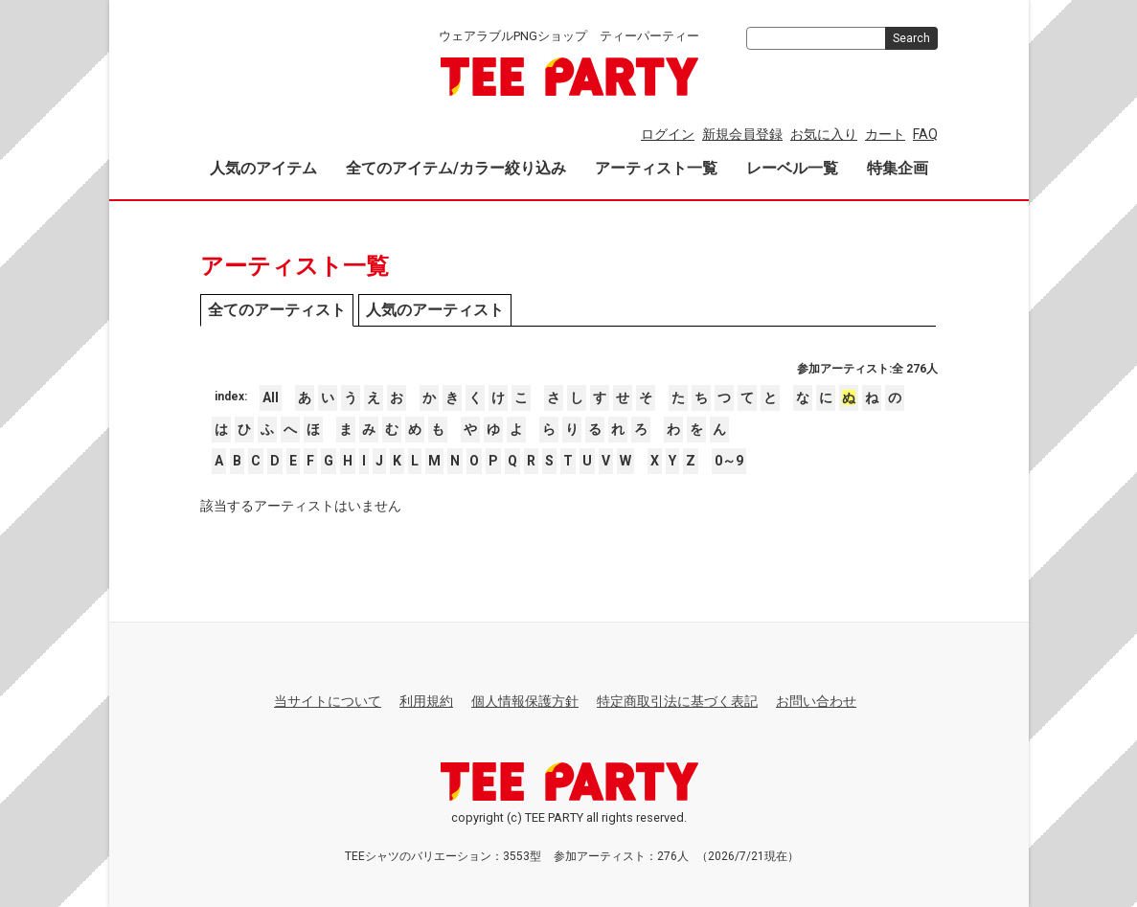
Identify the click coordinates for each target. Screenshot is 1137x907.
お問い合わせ (816, 701)
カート (885, 134)
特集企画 (897, 168)
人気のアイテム (263, 168)
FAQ (925, 134)
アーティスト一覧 (656, 168)
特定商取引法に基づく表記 (677, 701)
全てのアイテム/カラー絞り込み (456, 168)
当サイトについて (327, 701)
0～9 (729, 460)
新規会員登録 (742, 134)
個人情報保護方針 (525, 701)
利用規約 (426, 701)
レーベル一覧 (792, 168)
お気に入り (823, 134)
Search (911, 38)
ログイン (667, 134)
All (270, 397)
